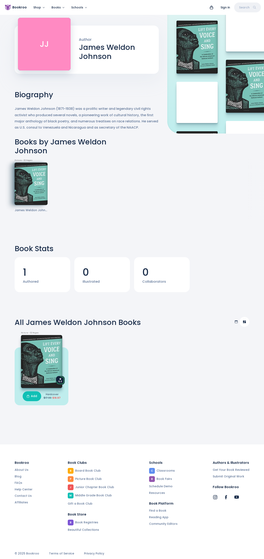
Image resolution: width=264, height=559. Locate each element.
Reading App (158, 517)
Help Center (24, 489)
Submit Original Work (228, 476)
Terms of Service (61, 553)
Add (32, 398)
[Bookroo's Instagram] (215, 497)
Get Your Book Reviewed (231, 470)
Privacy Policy (94, 553)
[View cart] (211, 7)
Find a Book (157, 511)
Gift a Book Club (80, 504)
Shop (39, 7)
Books (58, 7)
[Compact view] (244, 324)
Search (247, 7)
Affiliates (21, 502)
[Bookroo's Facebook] (226, 497)
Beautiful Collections (83, 530)
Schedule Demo (161, 486)
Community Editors (163, 524)
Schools (79, 7)
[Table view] (236, 324)
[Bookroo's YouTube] (237, 497)
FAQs (18, 483)
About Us (21, 470)
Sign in (225, 7)
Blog (18, 476)
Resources (157, 493)
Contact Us (23, 496)
